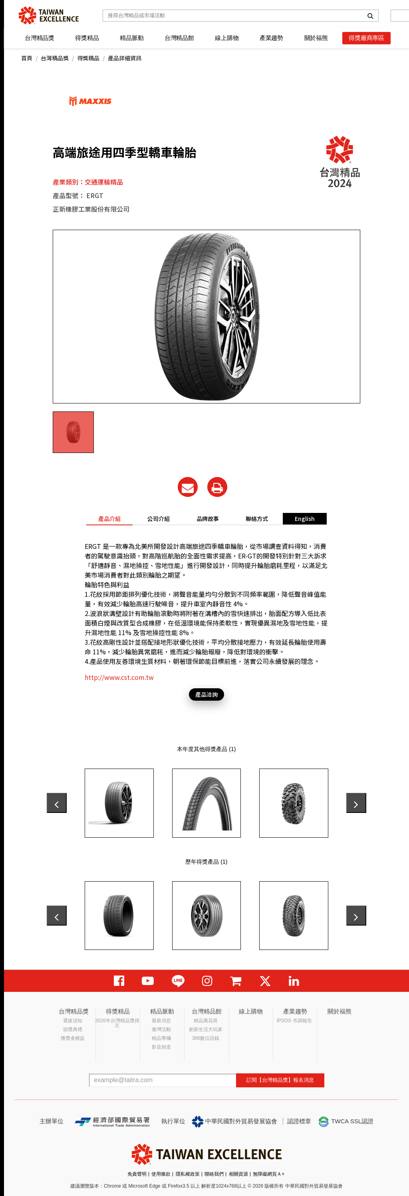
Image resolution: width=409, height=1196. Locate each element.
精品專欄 (161, 1038)
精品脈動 (131, 37)
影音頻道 (161, 1047)
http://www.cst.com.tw (119, 677)
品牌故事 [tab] (208, 519)
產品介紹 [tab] (109, 519)
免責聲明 (137, 1174)
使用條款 (161, 1174)
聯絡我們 (214, 1174)
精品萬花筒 (206, 1020)
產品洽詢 (206, 694)
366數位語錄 (205, 1038)
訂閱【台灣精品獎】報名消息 (280, 1080)
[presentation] (57, 803)
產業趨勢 (271, 37)
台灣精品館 (179, 37)
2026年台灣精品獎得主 (117, 1023)
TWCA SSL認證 (345, 1122)
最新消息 (161, 1020)
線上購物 (226, 37)
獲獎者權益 (73, 1038)
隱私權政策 (188, 1174)
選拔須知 (72, 1020)
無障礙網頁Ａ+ (268, 1174)
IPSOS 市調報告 (294, 1020)
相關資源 (238, 1174)
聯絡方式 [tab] (257, 519)
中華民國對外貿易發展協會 (234, 1122)
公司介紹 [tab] (158, 519)
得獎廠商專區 (366, 37)
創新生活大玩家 (205, 1029)
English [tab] (305, 519)
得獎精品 (87, 37)
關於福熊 (316, 37)
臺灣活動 (161, 1029)
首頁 (26, 58)
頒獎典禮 (72, 1029)
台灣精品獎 (39, 37)
